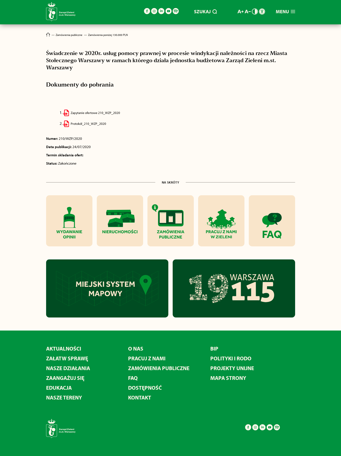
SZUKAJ (205, 11)
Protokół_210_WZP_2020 (88, 124)
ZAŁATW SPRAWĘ (67, 358)
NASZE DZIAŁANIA (68, 368)
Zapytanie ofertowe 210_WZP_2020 (95, 113)
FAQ (133, 377)
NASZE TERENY (64, 397)
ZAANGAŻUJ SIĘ (65, 377)
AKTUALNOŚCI (63, 348)
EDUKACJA (59, 387)
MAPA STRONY (228, 377)
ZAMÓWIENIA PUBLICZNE (158, 368)
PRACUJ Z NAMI (146, 358)
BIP (214, 348)
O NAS (135, 348)
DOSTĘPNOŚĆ (145, 387)
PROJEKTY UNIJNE (232, 368)
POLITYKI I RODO (230, 358)
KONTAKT (139, 397)
